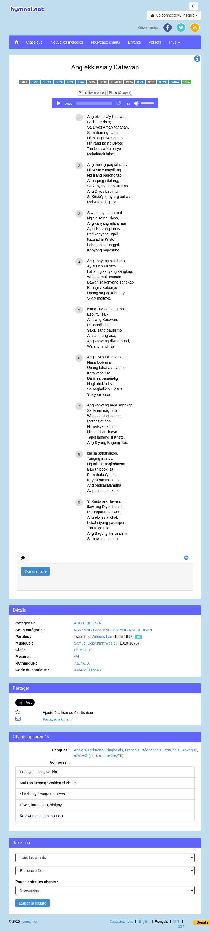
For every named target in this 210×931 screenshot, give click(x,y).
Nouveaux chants (105, 42)
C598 (35, 82)
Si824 (162, 82)
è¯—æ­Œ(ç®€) (111, 755)
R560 (140, 82)
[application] (105, 103)
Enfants (134, 42)
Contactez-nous (121, 922)
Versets (155, 42)
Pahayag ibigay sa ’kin (38, 772)
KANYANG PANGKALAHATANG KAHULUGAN (113, 630)
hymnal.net (29, 922)
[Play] (58, 103)
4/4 (76, 656)
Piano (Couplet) (120, 93)
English (143, 922)
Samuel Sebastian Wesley (95, 643)
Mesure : (23, 656)
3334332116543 (87, 670)
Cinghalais (114, 750)
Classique (34, 42)
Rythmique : (26, 663)
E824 (70, 82)
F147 (81, 82)
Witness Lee (102, 636)
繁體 (181, 926)
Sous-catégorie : (30, 630)
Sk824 (175, 82)
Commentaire (35, 571)
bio (138, 636)
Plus (174, 42)
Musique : (24, 643)
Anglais (80, 750)
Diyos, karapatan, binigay (41, 805)
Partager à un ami (57, 719)
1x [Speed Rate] (128, 103)
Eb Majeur (82, 650)
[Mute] (136, 103)
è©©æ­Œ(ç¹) (85, 755)
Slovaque (189, 750)
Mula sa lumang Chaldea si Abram (48, 783)
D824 (59, 82)
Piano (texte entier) (92, 93)
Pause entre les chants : (36, 882)
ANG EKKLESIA (87, 623)
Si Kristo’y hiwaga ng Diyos (42, 794)
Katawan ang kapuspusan (41, 816)
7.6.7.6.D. (82, 663)
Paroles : (23, 636)
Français (132, 750)
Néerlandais (151, 750)
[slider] (94, 103)
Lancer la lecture (32, 903)
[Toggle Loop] (119, 103)
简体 (176, 922)
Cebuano (95, 750)
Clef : (20, 650)
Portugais (171, 750)
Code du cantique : (32, 670)
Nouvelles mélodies (66, 42)
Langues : (61, 750)
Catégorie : (25, 623)
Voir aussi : (60, 762)
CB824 (46, 82)
